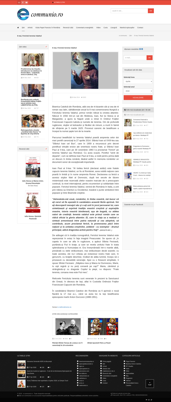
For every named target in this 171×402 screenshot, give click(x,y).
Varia (127, 369)
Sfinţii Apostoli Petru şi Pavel (99, 343)
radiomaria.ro (83, 385)
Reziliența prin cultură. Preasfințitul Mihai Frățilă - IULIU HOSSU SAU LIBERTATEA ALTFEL (31, 102)
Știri (23, 28)
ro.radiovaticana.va (64, 307)
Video (98, 28)
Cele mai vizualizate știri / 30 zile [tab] (137, 110)
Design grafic (115, 395)
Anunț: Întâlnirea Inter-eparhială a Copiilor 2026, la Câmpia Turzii (47, 380)
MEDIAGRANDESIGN (141, 395)
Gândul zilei (106, 369)
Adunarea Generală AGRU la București (39, 361)
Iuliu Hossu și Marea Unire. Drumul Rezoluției (33, 182)
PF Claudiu (129, 366)
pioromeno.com (84, 371)
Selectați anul (129, 87)
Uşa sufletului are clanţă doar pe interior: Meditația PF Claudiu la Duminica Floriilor (142, 135)
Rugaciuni (129, 378)
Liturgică (114, 28)
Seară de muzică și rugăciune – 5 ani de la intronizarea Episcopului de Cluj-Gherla (49, 372)
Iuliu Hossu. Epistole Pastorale (33, 217)
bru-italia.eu (83, 373)
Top (149, 384)
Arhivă (30, 28)
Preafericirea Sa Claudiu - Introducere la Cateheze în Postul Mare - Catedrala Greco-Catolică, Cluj (31, 71)
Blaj (127, 376)
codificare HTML (130, 395)
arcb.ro (81, 380)
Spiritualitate (130, 373)
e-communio (123, 35)
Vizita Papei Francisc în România (47, 28)
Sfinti (127, 371)
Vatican (128, 380)
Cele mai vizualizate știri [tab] (134, 115)
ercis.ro (81, 383)
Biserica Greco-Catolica (133, 364)
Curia (105, 28)
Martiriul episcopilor (127, 28)
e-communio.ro (28, 393)
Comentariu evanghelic (84, 28)
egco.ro (81, 366)
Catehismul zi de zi (109, 371)
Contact (140, 28)
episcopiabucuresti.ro (86, 364)
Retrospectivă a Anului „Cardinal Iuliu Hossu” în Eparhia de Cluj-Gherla (31, 132)
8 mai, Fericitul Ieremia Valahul (64, 48)
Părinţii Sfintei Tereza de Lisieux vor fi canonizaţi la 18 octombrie (67, 344)
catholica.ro (83, 378)
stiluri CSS (122, 395)
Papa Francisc (130, 361)
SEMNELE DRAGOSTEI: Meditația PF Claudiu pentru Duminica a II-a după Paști (142, 162)
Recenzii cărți (68, 28)
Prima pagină (107, 361)
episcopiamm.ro (84, 369)
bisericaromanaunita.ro (86, 361)
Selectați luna (129, 77)
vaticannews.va (84, 376)
